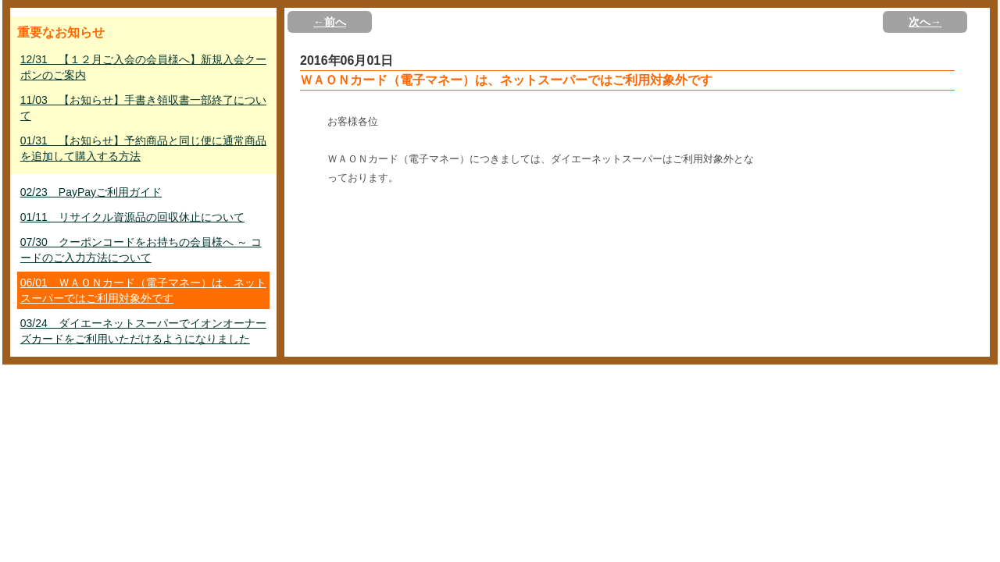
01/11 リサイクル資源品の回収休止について (132, 217)
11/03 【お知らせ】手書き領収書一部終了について (143, 108)
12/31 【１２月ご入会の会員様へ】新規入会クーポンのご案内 (143, 67)
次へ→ (925, 22)
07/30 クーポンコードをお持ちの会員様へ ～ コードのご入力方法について (141, 250)
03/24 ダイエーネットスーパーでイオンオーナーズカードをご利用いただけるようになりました (143, 331)
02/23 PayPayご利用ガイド (91, 192)
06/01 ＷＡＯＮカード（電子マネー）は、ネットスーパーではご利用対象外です (143, 290)
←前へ (329, 22)
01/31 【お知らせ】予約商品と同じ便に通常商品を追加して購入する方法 (143, 148)
